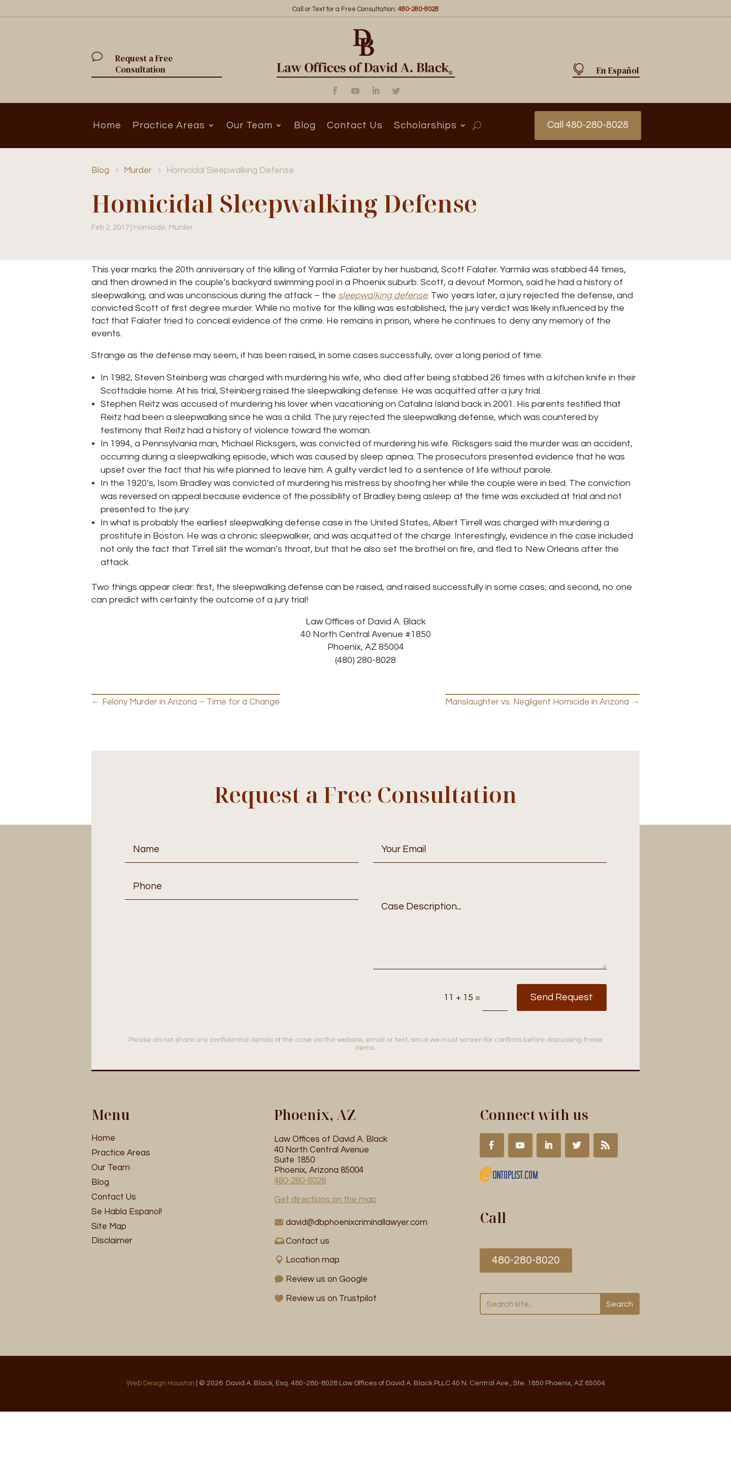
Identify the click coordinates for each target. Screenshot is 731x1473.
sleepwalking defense (382, 295)
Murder (181, 228)
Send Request (548, 998)
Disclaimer (111, 1241)
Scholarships (425, 125)
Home (107, 125)
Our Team (249, 125)
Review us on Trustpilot (331, 1299)
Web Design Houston (160, 1383)
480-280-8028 (300, 1180)
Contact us (307, 1241)
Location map (313, 1260)
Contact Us (355, 125)
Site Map (108, 1226)
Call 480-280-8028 (587, 125)
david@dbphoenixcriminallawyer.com (356, 1222)
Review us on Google (327, 1279)
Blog (305, 125)
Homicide (149, 228)
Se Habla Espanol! (126, 1211)
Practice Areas (168, 125)
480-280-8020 (526, 1260)
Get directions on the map (325, 1200)
